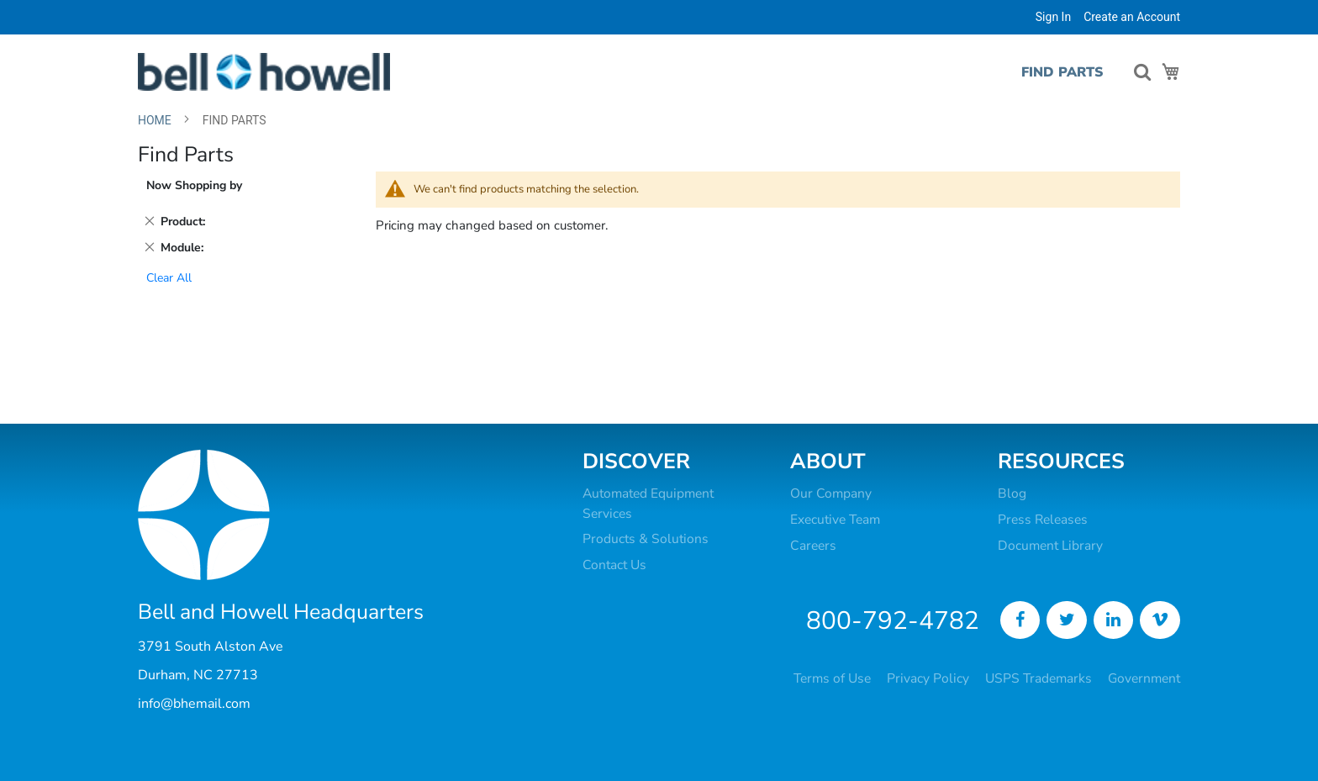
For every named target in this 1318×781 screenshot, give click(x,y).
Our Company (831, 493)
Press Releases (1043, 519)
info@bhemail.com (194, 703)
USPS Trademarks (1038, 678)
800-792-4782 (892, 621)
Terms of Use (832, 678)
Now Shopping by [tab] (194, 185)
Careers (813, 545)
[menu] (1059, 72)
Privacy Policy (928, 678)
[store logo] (264, 72)
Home (156, 120)
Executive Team (835, 519)
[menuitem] (1055, 72)
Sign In (1053, 17)
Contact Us (614, 565)
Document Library (1050, 545)
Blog (1012, 493)
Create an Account (1131, 17)
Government (1144, 678)
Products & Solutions (646, 539)
